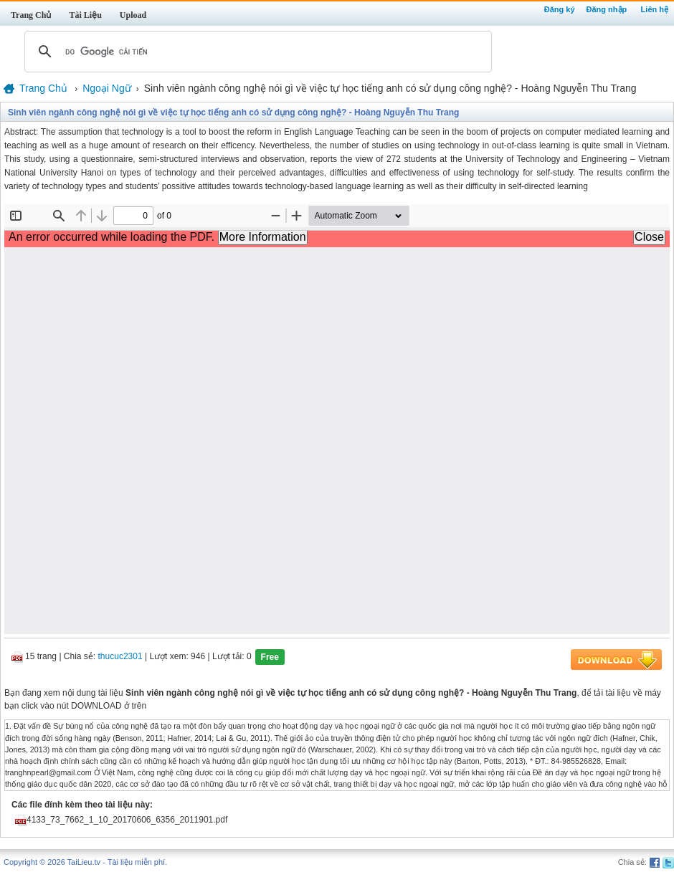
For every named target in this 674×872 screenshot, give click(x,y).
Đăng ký (559, 9)
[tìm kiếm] (256, 51)
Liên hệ (654, 9)
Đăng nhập (607, 9)
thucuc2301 (120, 657)
